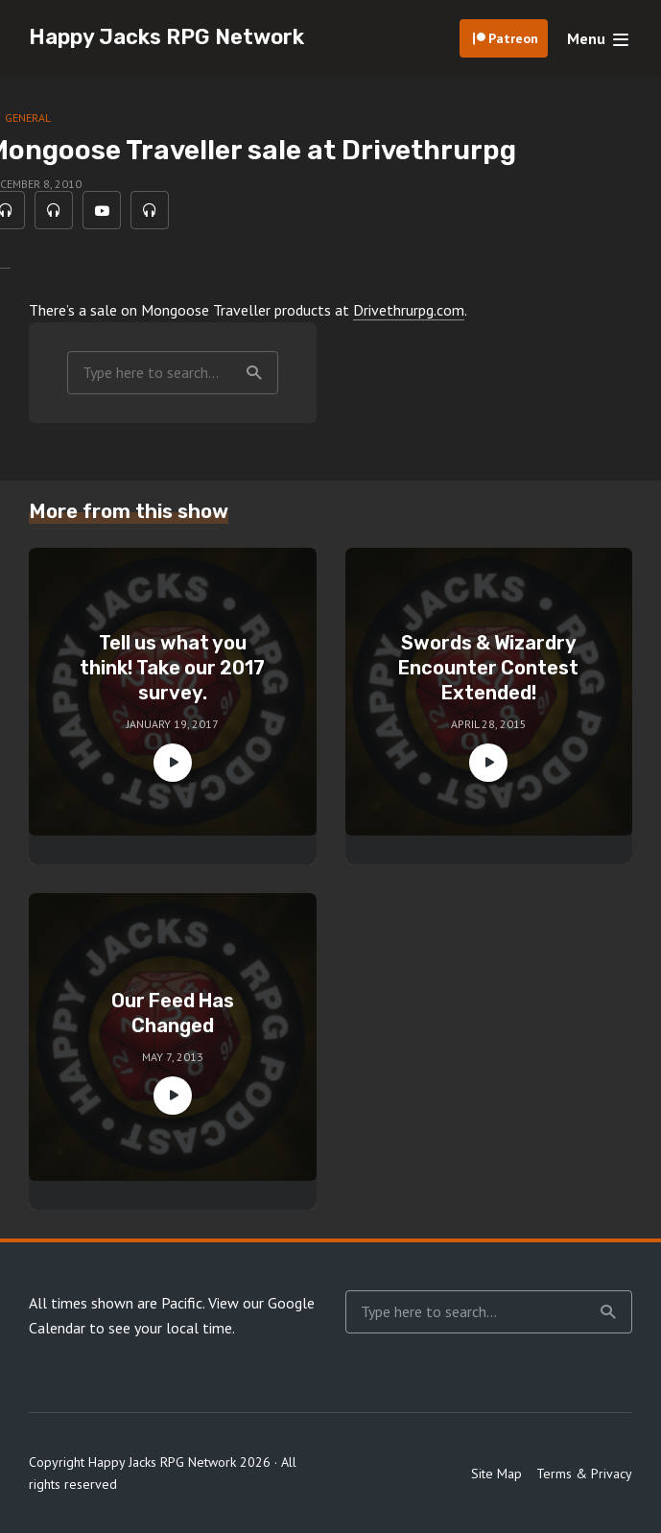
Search (254, 373)
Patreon (513, 38)
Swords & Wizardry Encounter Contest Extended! (488, 667)
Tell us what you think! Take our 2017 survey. (172, 667)
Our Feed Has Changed (172, 1013)
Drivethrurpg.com (408, 309)
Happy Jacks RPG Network (166, 37)
